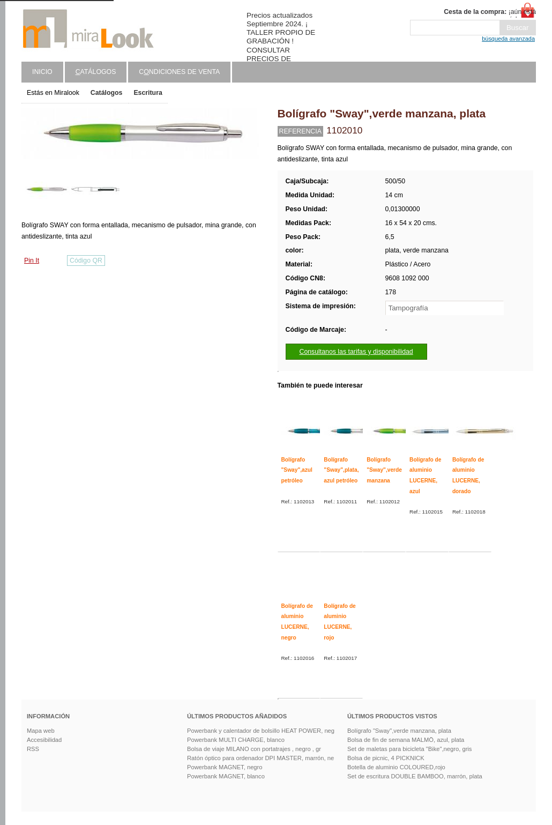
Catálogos (107, 92)
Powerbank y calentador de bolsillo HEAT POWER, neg (260, 730)
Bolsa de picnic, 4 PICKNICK (385, 758)
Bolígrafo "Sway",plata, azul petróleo (341, 470)
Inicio (42, 72)
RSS (33, 749)
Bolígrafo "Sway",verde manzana (384, 470)
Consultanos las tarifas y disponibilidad (356, 351)
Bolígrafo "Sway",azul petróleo (296, 470)
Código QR (86, 260)
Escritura (147, 92)
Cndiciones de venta (179, 72)
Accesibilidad (44, 740)
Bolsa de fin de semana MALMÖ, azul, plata (405, 740)
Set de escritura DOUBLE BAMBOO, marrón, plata (414, 776)
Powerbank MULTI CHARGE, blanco (236, 740)
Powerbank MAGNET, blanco (226, 776)
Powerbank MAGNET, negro (225, 767)
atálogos (96, 72)
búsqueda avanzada (508, 38)
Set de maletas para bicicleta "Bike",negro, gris (409, 749)
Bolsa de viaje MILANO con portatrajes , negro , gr (254, 749)
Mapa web (41, 730)
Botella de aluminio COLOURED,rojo (396, 767)
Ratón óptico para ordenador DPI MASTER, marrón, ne (260, 758)
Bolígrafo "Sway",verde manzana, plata (399, 730)
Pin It (31, 260)
